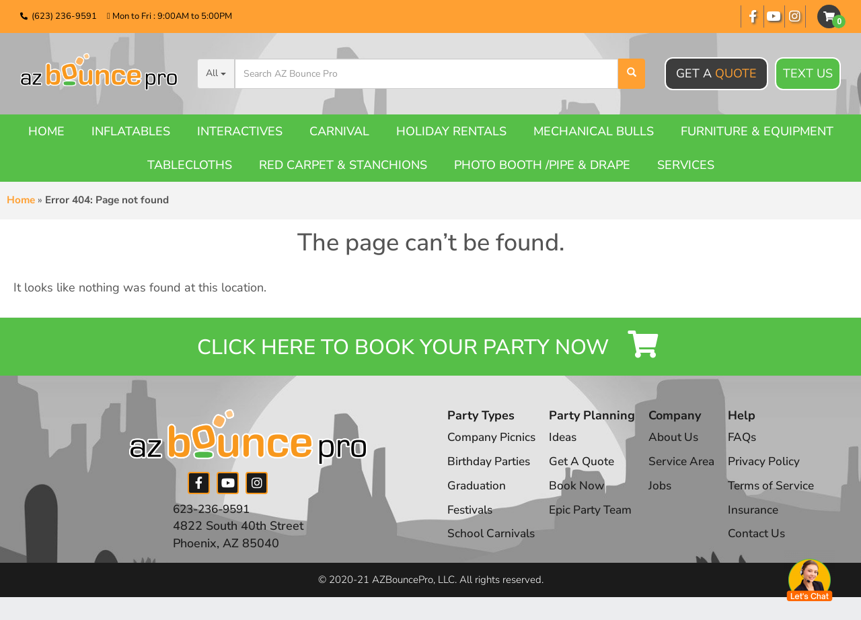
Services (685, 165)
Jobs (667, 495)
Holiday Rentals (451, 131)
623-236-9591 (215, 518)
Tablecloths (189, 165)
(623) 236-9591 (64, 16)
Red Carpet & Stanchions (343, 165)
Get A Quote (586, 470)
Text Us (807, 74)
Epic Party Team (597, 518)
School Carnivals (492, 543)
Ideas (567, 446)
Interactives (240, 131)
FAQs (754, 446)
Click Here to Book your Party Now (430, 351)
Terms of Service (785, 495)
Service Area (690, 470)
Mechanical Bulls (593, 131)
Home (46, 131)
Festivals (471, 518)
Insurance (765, 518)
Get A (716, 73)
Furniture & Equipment (757, 131)
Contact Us (768, 543)
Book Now (580, 495)
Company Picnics (493, 446)
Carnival (339, 131)
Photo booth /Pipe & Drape (542, 165)
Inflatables (130, 131)
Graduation (478, 495)
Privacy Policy (776, 470)
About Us (681, 446)
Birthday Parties (491, 470)
